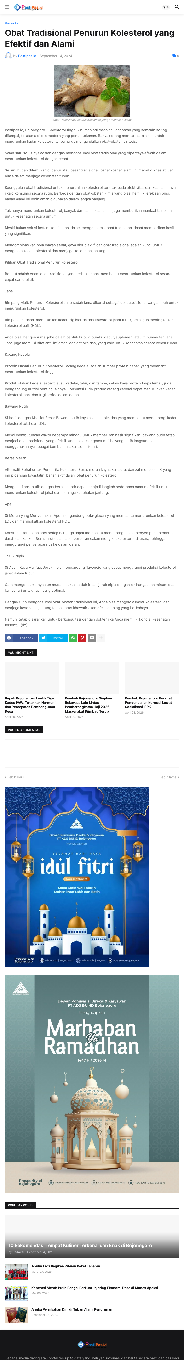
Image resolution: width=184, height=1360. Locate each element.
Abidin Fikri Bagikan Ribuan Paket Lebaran (65, 1266)
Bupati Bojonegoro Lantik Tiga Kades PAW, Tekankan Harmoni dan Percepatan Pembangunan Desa (30, 704)
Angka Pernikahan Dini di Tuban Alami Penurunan (71, 1309)
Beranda (11, 23)
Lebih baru (15, 777)
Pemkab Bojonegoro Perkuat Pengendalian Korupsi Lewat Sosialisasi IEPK (148, 702)
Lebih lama (168, 777)
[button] (6, 7)
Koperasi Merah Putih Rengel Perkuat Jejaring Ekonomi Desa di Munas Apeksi (94, 1288)
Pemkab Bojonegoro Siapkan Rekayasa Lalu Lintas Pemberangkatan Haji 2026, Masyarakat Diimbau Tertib (88, 704)
